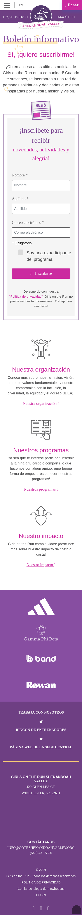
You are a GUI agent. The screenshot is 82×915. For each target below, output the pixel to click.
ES (22, 5)
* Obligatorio (22, 243)
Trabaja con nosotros (41, 712)
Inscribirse (41, 273)
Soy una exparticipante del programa (44, 256)
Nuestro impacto (40, 565)
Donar (72, 5)
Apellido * (20, 199)
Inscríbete (66, 16)
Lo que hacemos (15, 16)
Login (41, 895)
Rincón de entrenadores (41, 730)
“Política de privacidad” (26, 296)
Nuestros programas (41, 489)
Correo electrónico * (28, 222)
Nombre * (20, 175)
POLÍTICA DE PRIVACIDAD (41, 882)
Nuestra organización (41, 403)
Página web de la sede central (41, 747)
